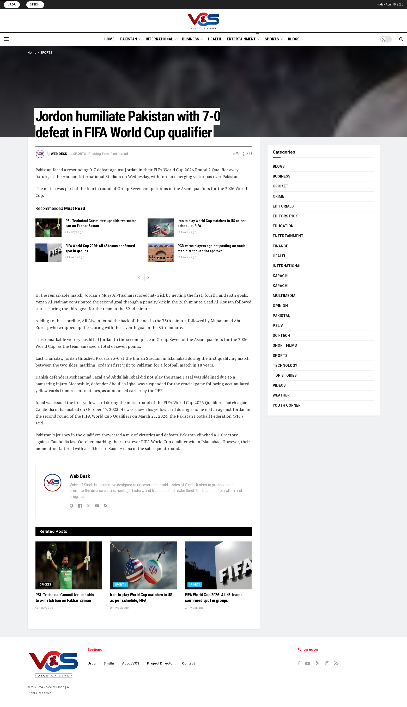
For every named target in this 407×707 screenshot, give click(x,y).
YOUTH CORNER (287, 405)
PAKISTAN (128, 39)
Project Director (160, 663)
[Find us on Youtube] (307, 664)
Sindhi (35, 4)
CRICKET (46, 584)
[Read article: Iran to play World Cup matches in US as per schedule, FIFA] (161, 227)
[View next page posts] (148, 277)
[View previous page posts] (139, 277)
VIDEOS (279, 385)
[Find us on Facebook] (298, 664)
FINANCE (280, 246)
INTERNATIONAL (159, 39)
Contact (188, 663)
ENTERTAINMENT (243, 38)
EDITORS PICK (285, 216)
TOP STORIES (285, 375)
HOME (109, 39)
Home (32, 52)
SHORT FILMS (285, 345)
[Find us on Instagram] (327, 664)
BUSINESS (190, 39)
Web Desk (59, 154)
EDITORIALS (283, 206)
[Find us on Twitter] (317, 663)
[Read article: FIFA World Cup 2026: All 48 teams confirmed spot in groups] (48, 252)
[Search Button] (401, 39)
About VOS (130, 663)
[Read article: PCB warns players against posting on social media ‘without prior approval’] (161, 252)
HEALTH (214, 39)
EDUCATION (283, 226)
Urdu (12, 4)
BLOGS (294, 39)
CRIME (278, 196)
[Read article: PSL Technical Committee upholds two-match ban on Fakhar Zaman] (48, 227)
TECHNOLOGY (285, 365)
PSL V (278, 326)
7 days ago (74, 232)
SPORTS (272, 39)
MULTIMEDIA (284, 296)
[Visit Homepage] (203, 20)
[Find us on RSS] (336, 664)
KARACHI (280, 276)
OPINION (280, 306)
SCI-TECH (281, 335)
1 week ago (187, 232)
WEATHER (281, 395)
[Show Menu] (6, 39)
